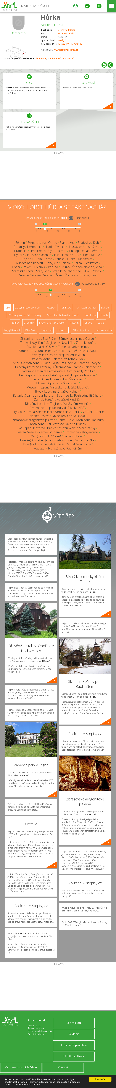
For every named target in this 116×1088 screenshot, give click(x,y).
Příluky (65, 267)
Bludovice (84, 243)
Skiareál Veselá (26, 432)
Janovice (32, 255)
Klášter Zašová (39, 416)
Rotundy (74, 322)
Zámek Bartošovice (86, 367)
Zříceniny (29, 322)
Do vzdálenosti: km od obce (46, 217)
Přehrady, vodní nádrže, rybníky (24, 315)
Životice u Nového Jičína (81, 275)
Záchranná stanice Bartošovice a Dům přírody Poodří (57, 371)
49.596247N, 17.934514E (70, 43)
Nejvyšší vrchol (12, 330)
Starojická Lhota (23, 271)
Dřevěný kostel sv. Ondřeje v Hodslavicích (57, 355)
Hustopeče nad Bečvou (84, 251)
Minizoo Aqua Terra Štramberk (57, 383)
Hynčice (19, 255)
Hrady (104, 315)
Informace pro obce (74, 1045)
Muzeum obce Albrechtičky (77, 428)
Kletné (95, 255)
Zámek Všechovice (78, 444)
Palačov (66, 263)
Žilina (59, 275)
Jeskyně (88, 322)
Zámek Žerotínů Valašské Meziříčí (57, 400)
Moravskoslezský (66, 33)
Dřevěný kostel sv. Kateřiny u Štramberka (43, 367)
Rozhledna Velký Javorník (81, 432)
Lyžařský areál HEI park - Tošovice (72, 375)
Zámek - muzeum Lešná (35, 351)
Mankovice (85, 259)
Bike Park (30, 330)
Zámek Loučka (84, 440)
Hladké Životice (55, 247)
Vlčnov (97, 271)
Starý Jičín (42, 271)
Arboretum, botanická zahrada (63, 315)
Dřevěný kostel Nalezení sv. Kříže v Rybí (57, 359)
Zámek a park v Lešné (73, 347)
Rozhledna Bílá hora (87, 395)
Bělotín (20, 243)
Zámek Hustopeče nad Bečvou (75, 351)
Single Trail (46, 330)
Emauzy (19, 247)
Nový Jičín (62, 40)
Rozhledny (90, 315)
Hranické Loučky (41, 251)
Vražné (24, 275)
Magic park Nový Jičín (59, 343)
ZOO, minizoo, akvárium (27, 307)
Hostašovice (92, 247)
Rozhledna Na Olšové (41, 347)
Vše (8, 307)
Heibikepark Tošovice (33, 375)
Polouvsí (69, 58)
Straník (57, 271)
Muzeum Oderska (64, 363)
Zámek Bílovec (73, 436)
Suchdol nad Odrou (77, 271)
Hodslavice (75, 247)
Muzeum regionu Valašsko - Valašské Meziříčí (57, 387)
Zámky (15, 322)
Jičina (85, 255)
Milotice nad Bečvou (29, 263)
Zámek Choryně (90, 363)
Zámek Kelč (66, 420)
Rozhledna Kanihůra (90, 420)
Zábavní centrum (81, 330)
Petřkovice (91, 263)
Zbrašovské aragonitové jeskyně (33, 420)
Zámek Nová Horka (68, 412)
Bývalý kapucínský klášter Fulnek (57, 391)
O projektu (74, 1023)
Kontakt (63, 1067)
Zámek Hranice (93, 412)
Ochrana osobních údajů (21, 1067)
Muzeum (62, 330)
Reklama (73, 1034)
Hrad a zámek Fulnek (44, 379)
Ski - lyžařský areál (86, 307)
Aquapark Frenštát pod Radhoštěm (58, 448)
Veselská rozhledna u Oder (31, 363)
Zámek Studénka (50, 432)
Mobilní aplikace (74, 1056)
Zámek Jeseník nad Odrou (76, 339)
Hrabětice (52, 58)
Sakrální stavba (104, 330)
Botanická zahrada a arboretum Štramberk (42, 395)
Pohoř (16, 267)
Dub (96, 243)
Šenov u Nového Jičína (87, 267)
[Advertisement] (58, 177)
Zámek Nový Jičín (31, 343)
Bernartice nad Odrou (42, 243)
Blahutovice (40, 58)
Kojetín (26, 259)
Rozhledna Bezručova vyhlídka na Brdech (58, 424)
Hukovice (60, 251)
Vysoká (36, 275)
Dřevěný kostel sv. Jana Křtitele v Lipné (46, 440)
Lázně (101, 322)
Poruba (53, 267)
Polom (27, 267)
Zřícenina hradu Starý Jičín (38, 339)
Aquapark (51, 307)
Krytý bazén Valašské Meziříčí (32, 412)
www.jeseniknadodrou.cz (66, 49)
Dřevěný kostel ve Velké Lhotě (43, 444)
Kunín (38, 259)
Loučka (60, 259)
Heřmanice (34, 247)
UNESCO (66, 307)
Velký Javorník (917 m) (46, 436)
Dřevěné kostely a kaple (51, 322)
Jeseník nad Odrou (67, 29)
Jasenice (46, 255)
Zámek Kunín (85, 343)
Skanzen (105, 307)
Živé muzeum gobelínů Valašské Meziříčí (57, 408)
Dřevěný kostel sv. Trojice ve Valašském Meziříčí (57, 404)
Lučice (71, 259)
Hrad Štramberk (73, 379)
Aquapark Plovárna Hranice (37, 428)
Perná (78, 263)
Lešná (48, 259)
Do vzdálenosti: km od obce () (42, 283)
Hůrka (50, 17)
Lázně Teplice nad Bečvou (69, 416)
